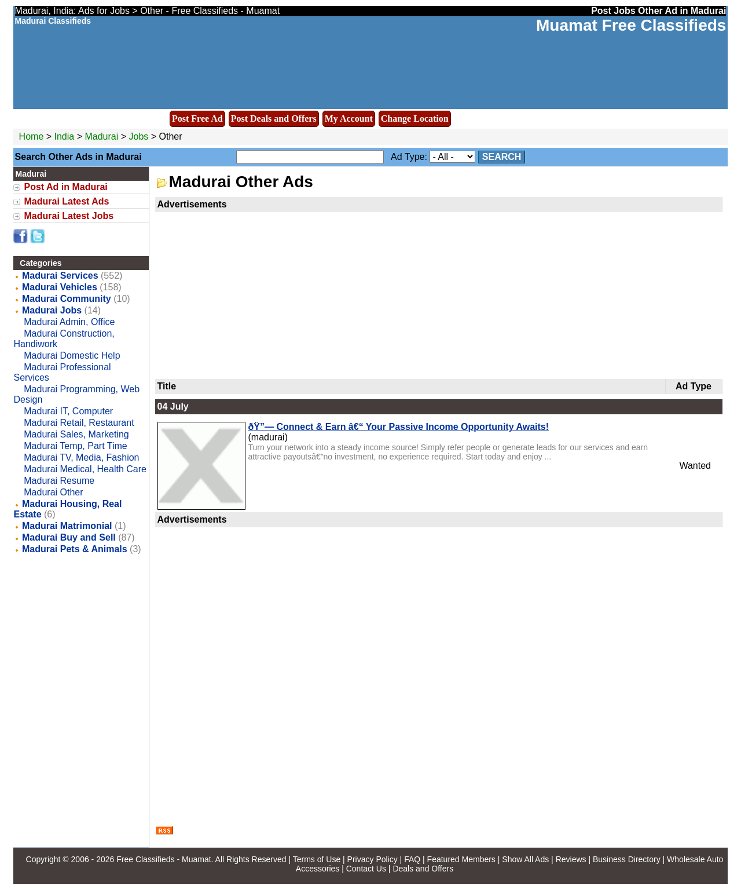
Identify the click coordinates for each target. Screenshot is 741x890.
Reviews (571, 859)
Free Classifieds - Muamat (163, 859)
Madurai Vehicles (59, 287)
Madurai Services (60, 275)
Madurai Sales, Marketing (76, 434)
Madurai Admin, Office (69, 322)
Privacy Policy (372, 859)
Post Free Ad (197, 118)
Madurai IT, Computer (68, 411)
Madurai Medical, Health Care (85, 469)
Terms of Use (316, 859)
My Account (349, 118)
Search (502, 157)
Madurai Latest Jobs (69, 216)
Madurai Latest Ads (66, 201)
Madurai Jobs (52, 310)
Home (31, 136)
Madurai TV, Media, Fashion (81, 457)
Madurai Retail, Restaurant (79, 423)
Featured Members (461, 859)
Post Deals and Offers (274, 118)
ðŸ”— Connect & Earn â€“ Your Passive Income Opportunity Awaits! (398, 427)
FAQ (412, 859)
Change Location (415, 118)
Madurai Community (66, 299)
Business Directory (627, 859)
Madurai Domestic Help (72, 355)
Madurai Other (53, 492)
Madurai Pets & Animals (74, 549)
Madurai (102, 136)
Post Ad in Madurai (66, 187)
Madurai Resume (59, 481)
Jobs (139, 136)
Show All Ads (525, 859)
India (64, 136)
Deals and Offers (422, 868)
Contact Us (366, 868)
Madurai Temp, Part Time (75, 446)
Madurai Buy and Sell (69, 537)
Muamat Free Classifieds (631, 25)
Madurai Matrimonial (67, 526)
